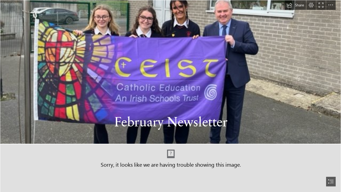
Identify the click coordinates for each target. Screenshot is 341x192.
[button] (295, 5)
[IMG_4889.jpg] (170, 72)
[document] (170, 96)
